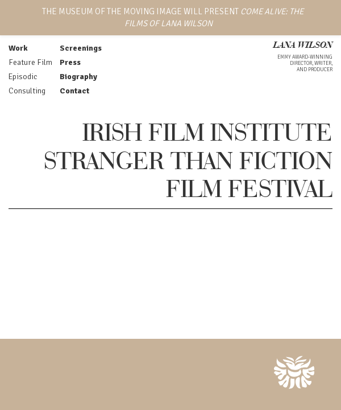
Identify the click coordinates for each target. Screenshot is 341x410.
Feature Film (30, 62)
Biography (78, 76)
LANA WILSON (302, 46)
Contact (74, 91)
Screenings (81, 48)
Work (18, 48)
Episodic (23, 76)
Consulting (27, 91)
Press (70, 62)
